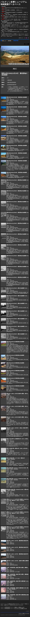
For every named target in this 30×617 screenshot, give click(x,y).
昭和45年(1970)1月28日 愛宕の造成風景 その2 (16, 288)
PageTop (28, 611)
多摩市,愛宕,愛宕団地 (11, 82)
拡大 (14, 68)
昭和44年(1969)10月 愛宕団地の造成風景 (15, 341)
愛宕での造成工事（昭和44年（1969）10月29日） (17, 448)
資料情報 (9, 40)
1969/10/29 (9, 80)
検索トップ (3, 40)
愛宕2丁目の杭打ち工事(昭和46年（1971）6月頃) (17, 438)
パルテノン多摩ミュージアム (24, 613)
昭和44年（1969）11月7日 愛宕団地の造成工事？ (17, 540)
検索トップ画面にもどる (19, 607)
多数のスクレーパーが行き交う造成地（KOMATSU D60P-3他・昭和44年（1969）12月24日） (17, 500)
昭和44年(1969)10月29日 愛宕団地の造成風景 (16, 97)
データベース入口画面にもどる (20, 608)
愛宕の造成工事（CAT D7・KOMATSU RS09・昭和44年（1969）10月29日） (17, 468)
